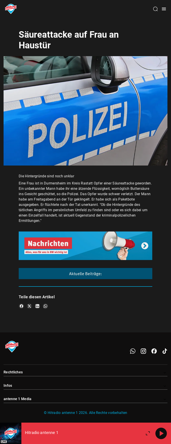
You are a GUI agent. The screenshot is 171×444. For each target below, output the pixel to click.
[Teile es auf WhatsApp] (45, 306)
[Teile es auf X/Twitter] (29, 306)
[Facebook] (154, 351)
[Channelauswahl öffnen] (155, 8)
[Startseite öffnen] (11, 9)
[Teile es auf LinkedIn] (37, 306)
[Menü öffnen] (163, 8)
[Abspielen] (161, 433)
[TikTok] (164, 351)
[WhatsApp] (132, 351)
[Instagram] (143, 351)
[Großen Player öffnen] (147, 433)
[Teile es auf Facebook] (21, 306)
